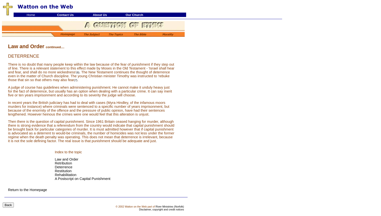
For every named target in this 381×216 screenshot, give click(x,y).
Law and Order (66, 159)
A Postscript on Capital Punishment (83, 179)
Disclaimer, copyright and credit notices (161, 209)
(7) (75, 80)
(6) (77, 72)
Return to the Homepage (27, 190)
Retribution (63, 163)
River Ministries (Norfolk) (170, 206)
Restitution (63, 171)
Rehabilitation (66, 175)
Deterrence (64, 167)
